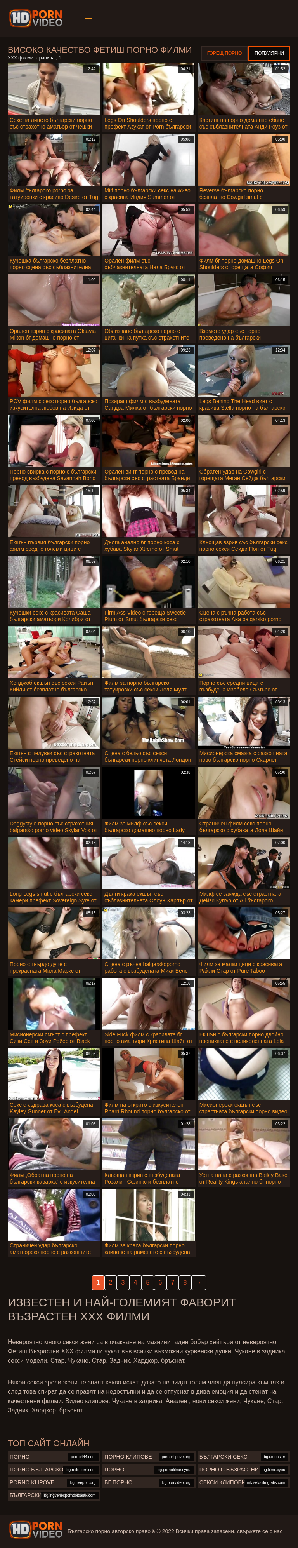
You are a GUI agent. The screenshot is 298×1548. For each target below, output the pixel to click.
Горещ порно (224, 53)
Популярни (269, 53)
